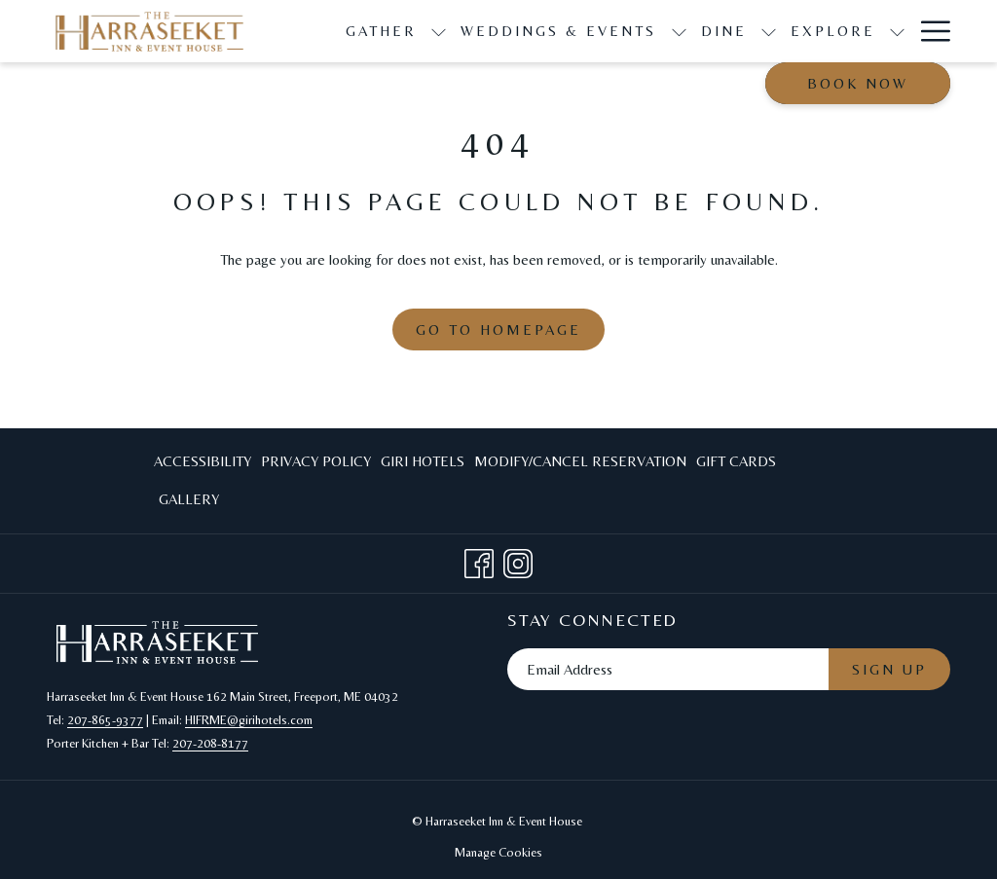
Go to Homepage (498, 329)
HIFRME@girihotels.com (249, 720)
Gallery (189, 499)
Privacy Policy (316, 461)
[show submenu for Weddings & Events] (679, 31)
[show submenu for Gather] (438, 31)
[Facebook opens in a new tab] (479, 560)
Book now (857, 83)
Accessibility (202, 461)
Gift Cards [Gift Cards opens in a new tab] (736, 465)
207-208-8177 (210, 743)
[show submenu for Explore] (897, 31)
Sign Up (889, 669)
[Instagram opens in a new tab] (518, 560)
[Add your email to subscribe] (668, 669)
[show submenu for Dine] (768, 31)
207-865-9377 (105, 720)
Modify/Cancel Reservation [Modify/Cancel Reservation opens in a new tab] (580, 465)
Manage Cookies (498, 852)
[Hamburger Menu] (928, 31)
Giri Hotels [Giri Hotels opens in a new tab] (422, 465)
